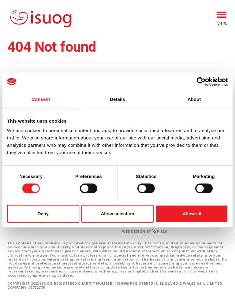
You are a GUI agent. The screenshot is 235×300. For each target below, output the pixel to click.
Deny (43, 213)
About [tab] (194, 99)
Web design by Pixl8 (144, 231)
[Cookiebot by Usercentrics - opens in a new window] (201, 81)
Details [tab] (117, 99)
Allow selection (117, 213)
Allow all (192, 213)
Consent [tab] (41, 99)
